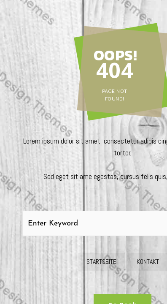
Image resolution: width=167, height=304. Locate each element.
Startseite (101, 261)
